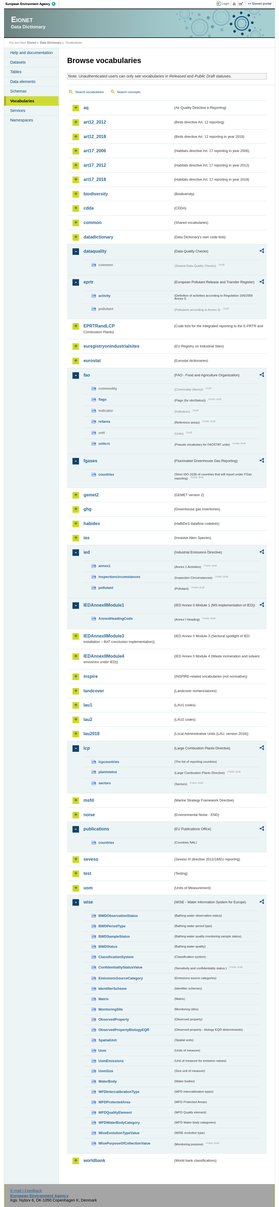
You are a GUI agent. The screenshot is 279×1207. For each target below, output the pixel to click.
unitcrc (104, 444)
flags (102, 399)
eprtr (88, 282)
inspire (90, 676)
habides (91, 523)
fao (86, 375)
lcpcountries (108, 762)
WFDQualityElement (115, 1112)
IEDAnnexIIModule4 (103, 656)
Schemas (18, 91)
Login (225, 3)
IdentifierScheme (112, 989)
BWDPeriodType (111, 926)
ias (86, 537)
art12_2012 (94, 122)
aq (86, 107)
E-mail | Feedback (26, 1190)
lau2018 (91, 733)
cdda (88, 208)
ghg (87, 509)
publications (96, 829)
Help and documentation (31, 52)
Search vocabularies (89, 92)
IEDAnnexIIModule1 (103, 605)
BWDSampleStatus (114, 936)
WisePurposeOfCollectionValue (124, 1143)
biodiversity (95, 194)
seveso (90, 859)
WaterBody (107, 1081)
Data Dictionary (51, 42)
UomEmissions (110, 1061)
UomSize (105, 1071)
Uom (102, 1050)
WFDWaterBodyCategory (119, 1122)
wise (88, 902)
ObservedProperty (113, 1019)
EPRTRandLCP (99, 326)
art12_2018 (94, 136)
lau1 (87, 705)
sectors (104, 783)
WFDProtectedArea (114, 1102)
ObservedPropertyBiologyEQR (123, 1030)
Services (17, 110)
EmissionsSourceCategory (120, 978)
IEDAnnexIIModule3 (103, 636)
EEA (32, 4)
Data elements (22, 81)
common (92, 222)
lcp (86, 748)
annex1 (104, 566)
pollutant (105, 588)
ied (86, 552)
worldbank (94, 1160)
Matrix (103, 999)
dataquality (94, 251)
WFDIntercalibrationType (119, 1092)
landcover (93, 691)
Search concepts (129, 92)
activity (104, 296)
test (87, 873)
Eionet (31, 42)
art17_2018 (94, 179)
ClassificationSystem (116, 957)
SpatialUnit (107, 1040)
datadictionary (98, 237)
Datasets (18, 62)
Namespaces (21, 120)
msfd (88, 800)
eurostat (92, 360)
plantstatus (107, 772)
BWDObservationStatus (118, 916)
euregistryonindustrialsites (111, 346)
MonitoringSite (110, 1009)
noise (89, 814)
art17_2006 (94, 150)
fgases (90, 460)
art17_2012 (94, 165)
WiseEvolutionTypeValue (118, 1133)
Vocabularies (22, 101)
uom (88, 888)
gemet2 (91, 495)
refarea (104, 421)
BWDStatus (107, 946)
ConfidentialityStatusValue (120, 967)
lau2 (87, 719)
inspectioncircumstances (119, 577)
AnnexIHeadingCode (115, 618)
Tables (16, 72)
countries (106, 474)
